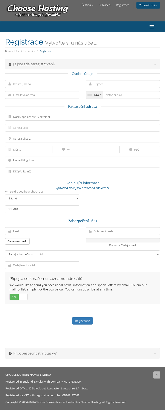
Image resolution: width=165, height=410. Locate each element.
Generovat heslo (17, 241)
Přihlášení (105, 5)
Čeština (87, 5)
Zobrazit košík (148, 5)
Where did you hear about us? (24, 191)
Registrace (122, 5)
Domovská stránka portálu (20, 51)
